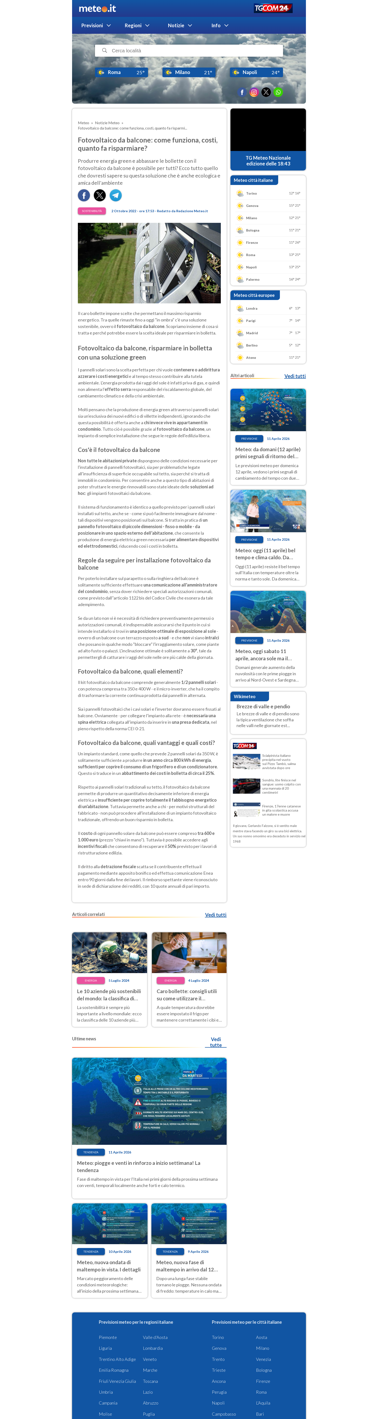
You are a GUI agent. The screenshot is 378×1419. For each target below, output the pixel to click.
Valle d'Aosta (155, 1337)
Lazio (148, 1392)
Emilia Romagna (113, 1370)
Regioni (133, 25)
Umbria (106, 1392)
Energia (91, 980)
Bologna (264, 1370)
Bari (260, 1414)
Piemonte (108, 1337)
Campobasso (224, 1414)
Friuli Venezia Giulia (117, 1381)
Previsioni (92, 25)
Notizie (176, 25)
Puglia (149, 1414)
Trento (218, 1359)
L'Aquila (263, 1402)
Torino (218, 1337)
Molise (105, 1414)
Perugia (219, 1392)
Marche (150, 1370)
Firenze (263, 1381)
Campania (108, 1402)
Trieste (219, 1370)
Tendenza (90, 1152)
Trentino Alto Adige (117, 1359)
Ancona (219, 1381)
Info (216, 25)
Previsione (249, 438)
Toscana (150, 1381)
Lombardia (153, 1348)
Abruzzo (150, 1402)
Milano (262, 1348)
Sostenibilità (92, 211)
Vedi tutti (215, 915)
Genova (219, 1348)
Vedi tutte (216, 1042)
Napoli (218, 1402)
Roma (261, 1392)
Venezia (263, 1359)
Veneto (150, 1359)
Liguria (105, 1348)
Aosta (261, 1337)
